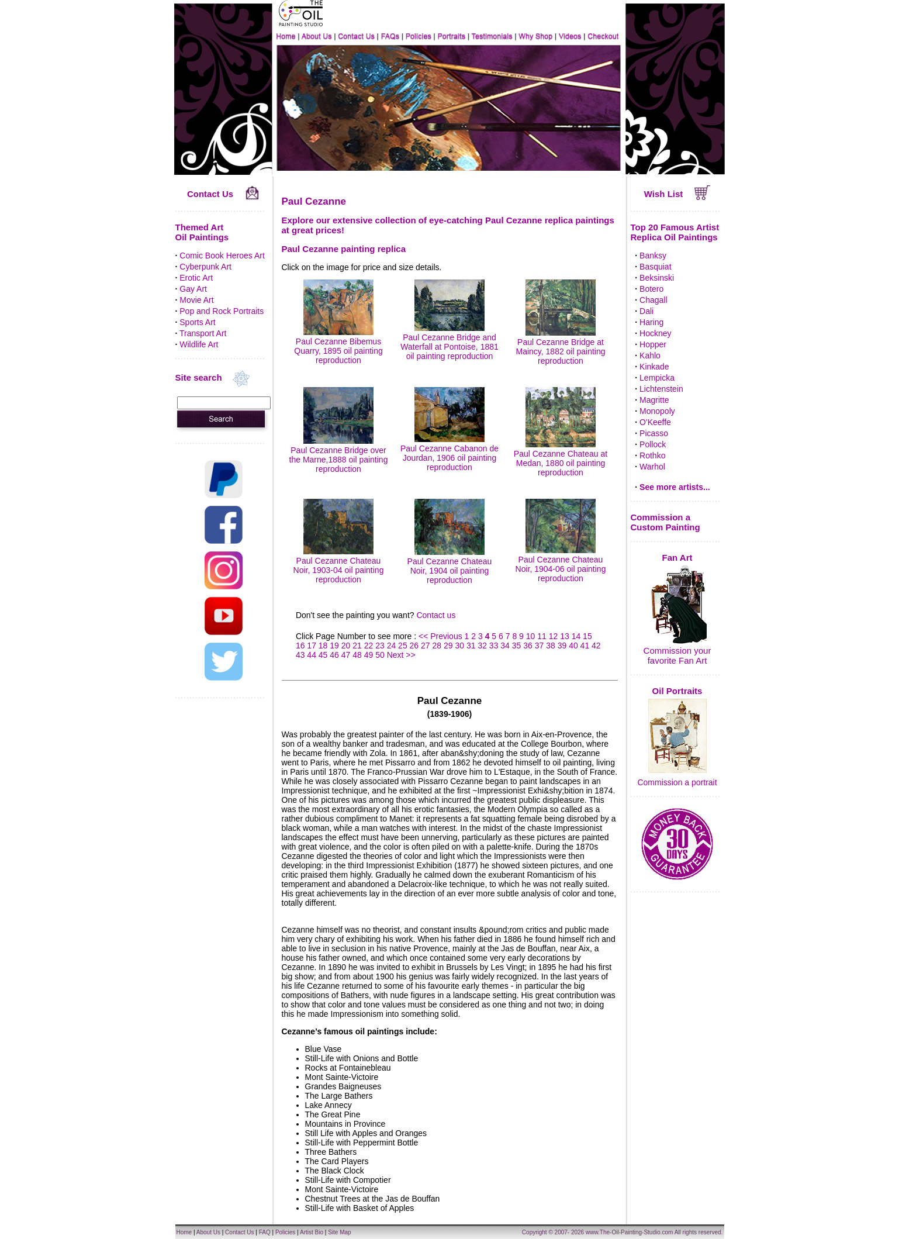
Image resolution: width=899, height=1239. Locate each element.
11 (542, 636)
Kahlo (650, 355)
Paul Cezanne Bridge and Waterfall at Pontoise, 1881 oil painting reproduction (449, 342)
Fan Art (677, 557)
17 (311, 645)
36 (528, 645)
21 (357, 645)
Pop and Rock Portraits (221, 311)
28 (437, 645)
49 (369, 655)
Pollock (652, 444)
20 (346, 645)
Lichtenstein (661, 389)
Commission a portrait (677, 782)
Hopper (652, 344)
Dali (646, 311)
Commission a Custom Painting (665, 522)
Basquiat (655, 266)
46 (334, 655)
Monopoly (657, 411)
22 (369, 645)
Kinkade (654, 366)
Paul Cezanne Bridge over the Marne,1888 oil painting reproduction (338, 455)
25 (402, 645)
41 (585, 645)
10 (530, 636)
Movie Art (196, 300)
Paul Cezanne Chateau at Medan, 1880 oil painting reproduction (560, 458)
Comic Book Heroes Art (222, 255)
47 (346, 655)
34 (505, 645)
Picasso (653, 433)
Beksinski (656, 277)
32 (482, 645)
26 (414, 645)
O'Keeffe (655, 422)
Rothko (652, 455)
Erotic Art (196, 277)
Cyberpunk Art (205, 266)
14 (576, 636)
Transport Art (202, 333)
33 (494, 645)
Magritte (654, 400)
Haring (651, 322)
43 (300, 655)
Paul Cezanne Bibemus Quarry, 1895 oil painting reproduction (338, 346)
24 (391, 645)
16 (300, 645)
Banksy (652, 255)
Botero (651, 289)
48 (357, 655)
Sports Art (197, 322)
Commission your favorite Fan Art (677, 655)
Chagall (653, 300)
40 (573, 645)
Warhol (652, 466)
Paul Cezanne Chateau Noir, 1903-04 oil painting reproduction (338, 565)
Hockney (655, 333)
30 (459, 645)
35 (516, 645)
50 (380, 655)
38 (550, 645)
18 (323, 645)
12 (553, 636)
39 (562, 645)
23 (380, 645)
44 (311, 655)
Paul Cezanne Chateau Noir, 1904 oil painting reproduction (449, 566)
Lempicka (657, 377)
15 (587, 636)
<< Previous (442, 636)
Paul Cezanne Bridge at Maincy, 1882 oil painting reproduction (560, 346)
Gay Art (193, 289)
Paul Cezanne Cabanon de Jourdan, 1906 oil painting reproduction (449, 453)
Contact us (435, 615)
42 (596, 645)
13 (564, 636)
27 (425, 645)
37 (539, 645)
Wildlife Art (198, 344)
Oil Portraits (677, 691)
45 (323, 655)
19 (334, 645)
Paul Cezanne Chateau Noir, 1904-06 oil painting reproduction (561, 564)
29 (448, 645)
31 (471, 645)
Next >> (401, 655)
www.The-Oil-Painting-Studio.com (629, 1232)
